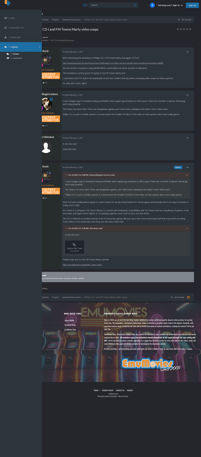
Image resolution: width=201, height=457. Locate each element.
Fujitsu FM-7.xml (86, 149)
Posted (89, 52)
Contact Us (50, 341)
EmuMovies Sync (83, 332)
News (48, 323)
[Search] (75, 5)
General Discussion (82, 40)
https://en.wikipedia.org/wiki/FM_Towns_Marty (100, 267)
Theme (105, 399)
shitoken (110, 231)
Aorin (61, 37)
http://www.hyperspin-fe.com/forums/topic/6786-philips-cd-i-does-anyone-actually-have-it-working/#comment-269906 (133, 63)
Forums (49, 328)
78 (61, 82)
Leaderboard (51, 332)
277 (61, 125)
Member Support (52, 337)
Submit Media (82, 323)
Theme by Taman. (131, 406)
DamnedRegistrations (61, 94)
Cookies (138, 399)
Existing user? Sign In (170, 5)
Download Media (83, 328)
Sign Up (192, 5)
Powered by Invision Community (115, 406)
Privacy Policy (116, 399)
